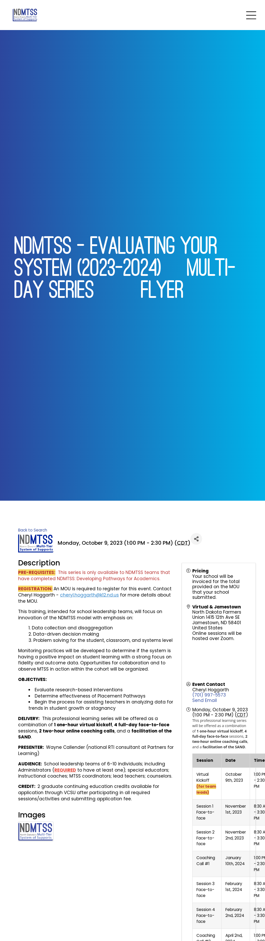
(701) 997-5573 (209, 695)
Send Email (204, 700)
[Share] (196, 539)
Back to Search (32, 530)
